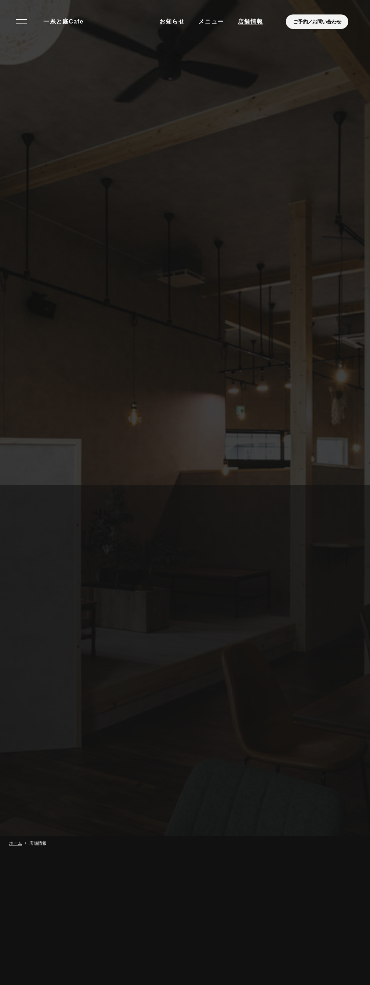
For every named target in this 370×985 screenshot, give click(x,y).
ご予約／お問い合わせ (317, 22)
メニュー (211, 21)
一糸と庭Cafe (63, 21)
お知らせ (172, 21)
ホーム (15, 818)
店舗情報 (250, 21)
